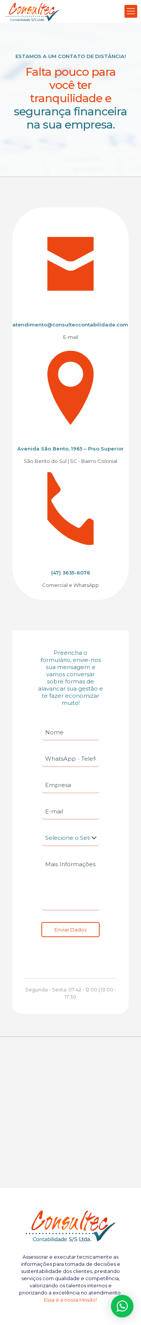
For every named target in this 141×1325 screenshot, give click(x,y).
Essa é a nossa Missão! (70, 1300)
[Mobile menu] (130, 11)
